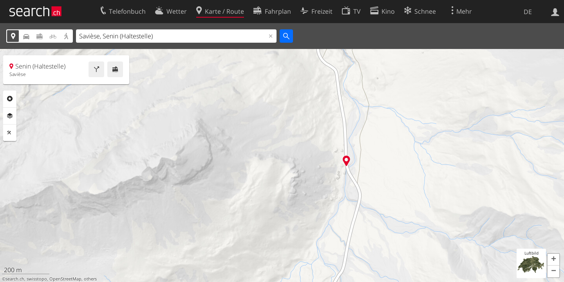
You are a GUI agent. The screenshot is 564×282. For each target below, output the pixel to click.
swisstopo (37, 279)
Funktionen (9, 133)
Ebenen (9, 116)
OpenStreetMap (65, 279)
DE (528, 11)
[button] (553, 260)
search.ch (14, 279)
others (90, 279)
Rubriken (9, 98)
